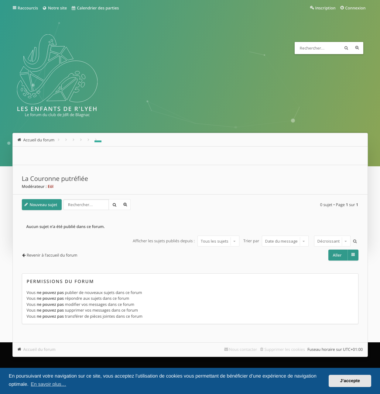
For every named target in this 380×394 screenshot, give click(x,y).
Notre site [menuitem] (54, 8)
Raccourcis (28, 8)
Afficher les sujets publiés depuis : (186, 241)
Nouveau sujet (43, 204)
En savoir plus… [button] (48, 384)
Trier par (276, 241)
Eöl (50, 186)
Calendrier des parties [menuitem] (95, 8)
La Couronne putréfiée (55, 179)
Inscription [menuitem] (325, 8)
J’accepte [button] (350, 380)
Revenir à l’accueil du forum (52, 255)
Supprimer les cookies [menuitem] (285, 349)
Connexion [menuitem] (355, 8)
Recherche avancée (357, 48)
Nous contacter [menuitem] (243, 349)
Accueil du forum (39, 349)
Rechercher (346, 48)
